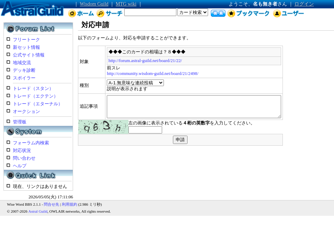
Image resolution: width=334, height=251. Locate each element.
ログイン (304, 4)
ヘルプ (19, 165)
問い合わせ (24, 158)
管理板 (19, 122)
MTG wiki (126, 4)
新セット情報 (26, 47)
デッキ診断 (24, 70)
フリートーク (26, 39)
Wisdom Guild (94, 4)
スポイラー (24, 78)
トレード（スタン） (33, 88)
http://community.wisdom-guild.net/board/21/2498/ (133, 73)
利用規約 (69, 204)
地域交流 (22, 62)
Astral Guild (38, 211)
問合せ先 (51, 204)
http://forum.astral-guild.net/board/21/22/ (125, 60)
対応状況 (22, 150)
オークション (26, 111)
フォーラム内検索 (31, 142)
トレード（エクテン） (35, 96)
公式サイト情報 (29, 55)
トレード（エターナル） (38, 103)
